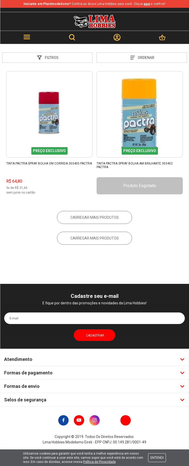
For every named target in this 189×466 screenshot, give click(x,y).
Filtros (47, 57)
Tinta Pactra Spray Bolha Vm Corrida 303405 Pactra (49, 163)
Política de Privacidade (99, 462)
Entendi (157, 458)
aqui (147, 4)
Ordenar (141, 57)
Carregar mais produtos (94, 217)
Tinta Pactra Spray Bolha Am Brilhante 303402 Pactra (135, 165)
